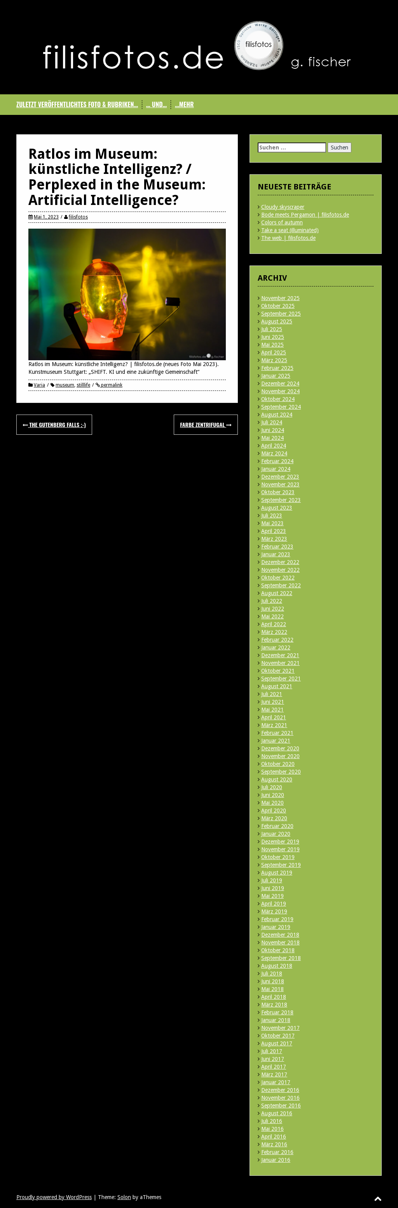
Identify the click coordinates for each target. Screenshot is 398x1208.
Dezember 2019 (280, 841)
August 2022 (276, 593)
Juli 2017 (271, 1051)
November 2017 (280, 1028)
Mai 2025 (272, 345)
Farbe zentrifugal (206, 424)
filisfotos (78, 217)
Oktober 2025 (278, 306)
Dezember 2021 (280, 655)
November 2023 (280, 484)
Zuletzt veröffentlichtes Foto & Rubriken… (77, 104)
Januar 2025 (275, 376)
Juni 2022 (272, 609)
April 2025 (273, 352)
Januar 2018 (275, 1020)
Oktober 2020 (278, 764)
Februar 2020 (277, 826)
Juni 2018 (272, 981)
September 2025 (281, 314)
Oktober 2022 (278, 577)
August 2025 (276, 321)
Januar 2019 (275, 927)
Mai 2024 (272, 438)
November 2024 (280, 391)
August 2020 (276, 779)
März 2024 (274, 453)
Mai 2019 (272, 896)
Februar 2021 (277, 733)
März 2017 (274, 1074)
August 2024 (276, 414)
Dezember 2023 (280, 477)
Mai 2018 (272, 989)
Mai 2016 (272, 1129)
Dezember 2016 (280, 1090)
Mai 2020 (272, 803)
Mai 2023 (272, 523)
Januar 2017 (275, 1082)
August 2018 (276, 966)
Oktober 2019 (278, 857)
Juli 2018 (271, 973)
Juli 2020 (271, 787)
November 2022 (280, 570)
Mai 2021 (272, 709)
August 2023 (276, 508)
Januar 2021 (275, 741)
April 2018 (273, 997)
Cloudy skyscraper (282, 207)
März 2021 (274, 725)
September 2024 (281, 407)
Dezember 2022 (280, 562)
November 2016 (280, 1098)
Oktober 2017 (278, 1036)
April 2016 (273, 1136)
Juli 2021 (271, 694)
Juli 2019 (271, 880)
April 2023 (273, 531)
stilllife (83, 385)
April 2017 (273, 1067)
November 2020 (280, 756)
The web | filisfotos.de (288, 238)
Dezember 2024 (280, 383)
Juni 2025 (272, 337)
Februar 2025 (277, 368)
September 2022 (281, 585)
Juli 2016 (271, 1121)
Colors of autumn (282, 222)
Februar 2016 (277, 1152)
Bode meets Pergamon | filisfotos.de (305, 215)
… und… (156, 104)
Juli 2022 (271, 601)
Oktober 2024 (278, 399)
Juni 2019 (272, 888)
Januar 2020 (275, 834)
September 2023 (281, 500)
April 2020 (273, 810)
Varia (39, 385)
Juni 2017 (272, 1059)
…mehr (184, 104)
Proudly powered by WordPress (54, 1197)
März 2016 (274, 1144)
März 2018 (274, 1004)
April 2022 (273, 624)
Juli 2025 (271, 329)
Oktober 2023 (278, 492)
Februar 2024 (277, 461)
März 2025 (274, 360)
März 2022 (274, 632)
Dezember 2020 (280, 748)
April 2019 (273, 904)
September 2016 (281, 1105)
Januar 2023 (275, 554)
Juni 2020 (272, 795)
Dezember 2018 (280, 935)
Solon (124, 1197)
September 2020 (281, 772)
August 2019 (276, 873)
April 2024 (273, 446)
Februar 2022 (277, 640)
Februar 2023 (277, 546)
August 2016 (276, 1113)
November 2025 (280, 298)
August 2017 (276, 1043)
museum (65, 385)
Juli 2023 (271, 515)
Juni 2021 (272, 702)
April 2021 (273, 717)
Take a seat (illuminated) (290, 230)
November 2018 (280, 942)
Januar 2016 (275, 1160)
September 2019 (281, 865)
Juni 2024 (272, 430)
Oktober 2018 (278, 950)
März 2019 (274, 911)
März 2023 (274, 539)
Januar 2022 (275, 647)
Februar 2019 (277, 919)
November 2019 (280, 849)
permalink (111, 385)
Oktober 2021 (278, 671)
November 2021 (280, 663)
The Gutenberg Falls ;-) (54, 424)
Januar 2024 (275, 469)
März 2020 (274, 818)
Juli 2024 (271, 422)
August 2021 (276, 686)
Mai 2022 (272, 616)
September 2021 (281, 678)
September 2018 (281, 958)
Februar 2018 (277, 1012)
